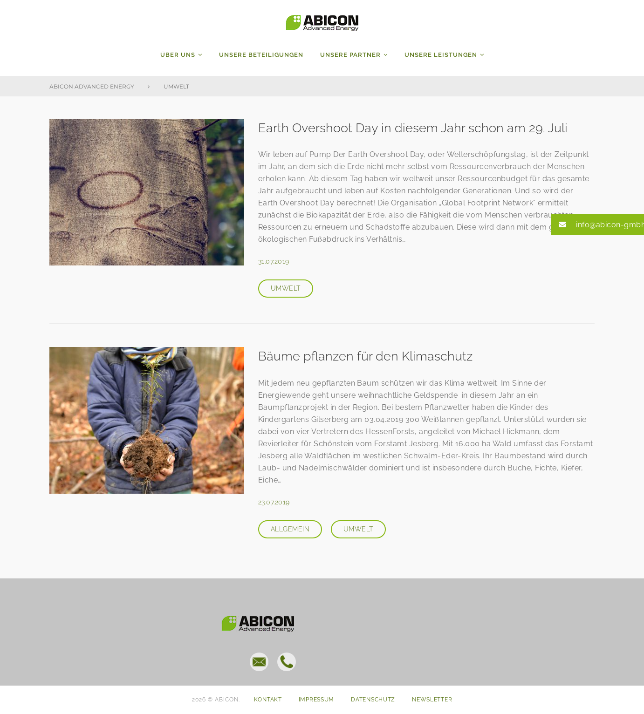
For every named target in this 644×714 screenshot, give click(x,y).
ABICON (322, 21)
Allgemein (290, 529)
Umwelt (286, 288)
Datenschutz (373, 699)
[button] (597, 224)
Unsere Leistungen (440, 54)
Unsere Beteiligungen (261, 54)
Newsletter (432, 699)
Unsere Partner (350, 54)
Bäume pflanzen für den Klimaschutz (367, 356)
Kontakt (268, 699)
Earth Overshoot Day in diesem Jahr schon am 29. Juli (415, 128)
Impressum (316, 699)
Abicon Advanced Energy (91, 86)
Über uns (177, 54)
